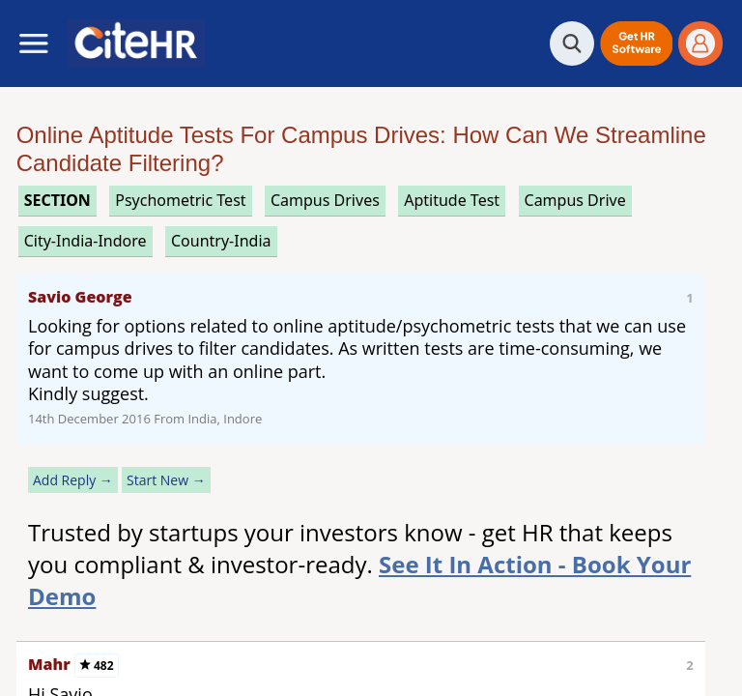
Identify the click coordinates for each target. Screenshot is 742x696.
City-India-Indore (85, 240)
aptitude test (451, 200)
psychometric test (180, 200)
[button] (636, 43)
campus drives (325, 200)
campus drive (575, 200)
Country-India (221, 240)
